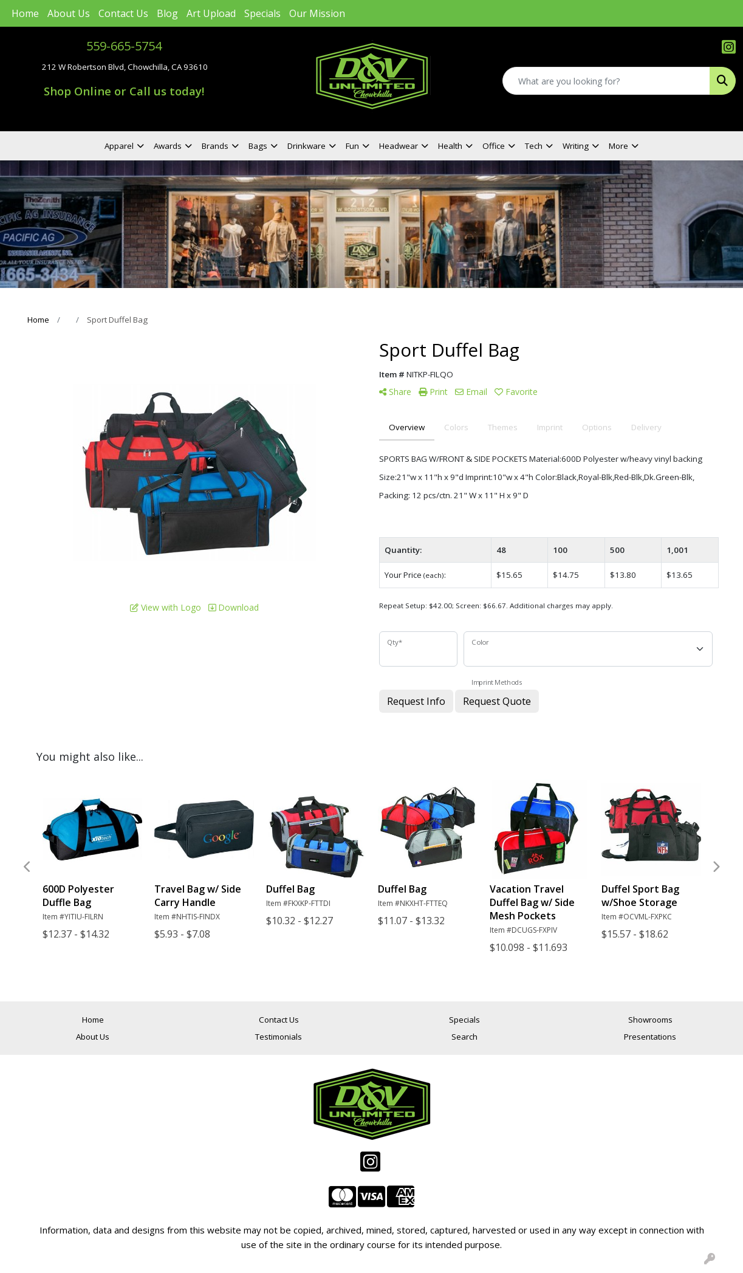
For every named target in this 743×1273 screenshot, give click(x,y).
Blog (167, 13)
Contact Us (123, 13)
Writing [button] (576, 145)
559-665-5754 (124, 46)
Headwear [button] (398, 145)
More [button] (618, 145)
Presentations (650, 1036)
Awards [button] (168, 145)
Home (25, 13)
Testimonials (278, 1036)
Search (464, 1036)
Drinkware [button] (306, 145)
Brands (215, 145)
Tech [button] (534, 145)
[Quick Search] (606, 81)
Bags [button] (257, 145)
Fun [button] (352, 145)
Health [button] (450, 145)
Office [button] (493, 145)
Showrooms (650, 1019)
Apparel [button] (119, 145)
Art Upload (211, 13)
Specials (262, 13)
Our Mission (317, 13)
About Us (68, 13)
